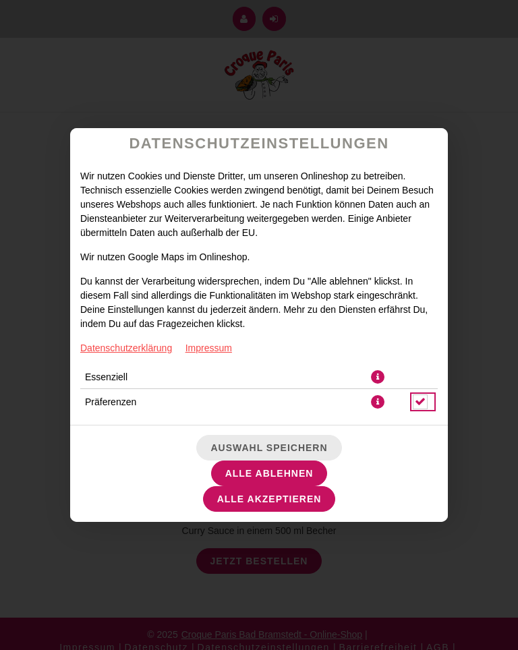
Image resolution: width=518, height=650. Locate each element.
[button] (377, 377)
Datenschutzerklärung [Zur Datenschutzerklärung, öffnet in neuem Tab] (126, 348)
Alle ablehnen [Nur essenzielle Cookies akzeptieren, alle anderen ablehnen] (269, 473)
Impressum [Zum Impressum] (208, 348)
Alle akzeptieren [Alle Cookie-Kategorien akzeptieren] (269, 499)
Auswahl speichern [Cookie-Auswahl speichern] (268, 447)
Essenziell (106, 377)
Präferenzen (110, 401)
